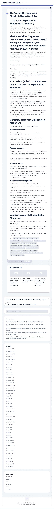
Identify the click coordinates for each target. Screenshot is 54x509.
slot (7, 482)
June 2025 (10, 367)
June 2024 (10, 399)
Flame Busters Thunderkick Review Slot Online (27, 280)
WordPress (26, 504)
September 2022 (11, 453)
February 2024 (11, 409)
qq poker (8, 479)
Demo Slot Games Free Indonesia (28, 243)
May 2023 (10, 432)
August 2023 (10, 425)
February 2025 (11, 378)
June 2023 (10, 430)
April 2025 (10, 372)
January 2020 (11, 466)
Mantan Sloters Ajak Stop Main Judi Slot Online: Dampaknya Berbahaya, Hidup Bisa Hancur (40, 282)
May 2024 (10, 401)
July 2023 (10, 427)
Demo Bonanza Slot (15, 243)
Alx (34, 504)
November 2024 (11, 385)
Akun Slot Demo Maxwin (16, 241)
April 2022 (10, 459)
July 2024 (10, 396)
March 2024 (10, 406)
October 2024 (11, 388)
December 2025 (11, 352)
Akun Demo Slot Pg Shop (19, 238)
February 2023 (11, 440)
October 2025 (11, 357)
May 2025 (10, 370)
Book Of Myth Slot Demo (39, 241)
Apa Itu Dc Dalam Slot (28, 241)
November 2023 (11, 417)
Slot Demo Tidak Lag (37, 253)
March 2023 (10, 438)
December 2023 (11, 414)
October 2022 (11, 451)
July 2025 (10, 365)
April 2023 (10, 435)
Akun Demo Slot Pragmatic (33, 238)
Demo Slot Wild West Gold (32, 248)
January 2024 (11, 412)
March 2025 (10, 375)
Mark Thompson (20, 261)
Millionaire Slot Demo (15, 250)
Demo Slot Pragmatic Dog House (31, 246)
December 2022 (11, 446)
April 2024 (10, 404)
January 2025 (11, 380)
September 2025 (11, 359)
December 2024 (11, 383)
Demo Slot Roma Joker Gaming (18, 248)
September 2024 (11, 391)
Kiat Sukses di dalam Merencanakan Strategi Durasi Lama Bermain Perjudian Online (15, 282)
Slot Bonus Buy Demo (15, 253)
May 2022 (10, 456)
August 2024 (10, 393)
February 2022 (11, 464)
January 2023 (11, 443)
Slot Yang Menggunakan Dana (17, 255)
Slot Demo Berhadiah (26, 253)
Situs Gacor (27, 261)
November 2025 (11, 354)
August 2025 (10, 362)
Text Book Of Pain (11, 3)
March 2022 (10, 461)
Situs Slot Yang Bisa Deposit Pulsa (29, 250)
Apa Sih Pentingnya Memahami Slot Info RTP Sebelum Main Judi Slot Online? (25, 322)
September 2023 (11, 422)
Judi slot (8, 490)
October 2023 (11, 419)
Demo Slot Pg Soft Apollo (16, 246)
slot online (8, 484)
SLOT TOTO (9, 477)
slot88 (7, 487)
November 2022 (11, 448)
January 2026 (11, 349)
